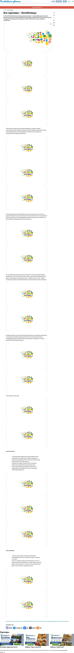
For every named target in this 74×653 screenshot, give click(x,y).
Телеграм (59, 1)
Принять (1, 652)
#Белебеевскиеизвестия (11, 621)
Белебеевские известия (10, 1)
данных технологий (63, 650)
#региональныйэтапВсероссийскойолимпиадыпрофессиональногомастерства (50, 621)
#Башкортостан (20, 621)
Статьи (5, 10)
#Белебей (26, 621)
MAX (65, 1)
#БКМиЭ (30, 621)
